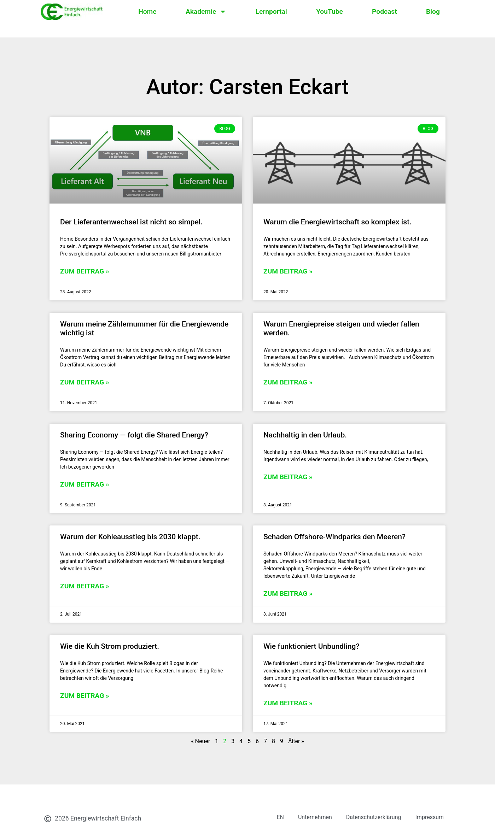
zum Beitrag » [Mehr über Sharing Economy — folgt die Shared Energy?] (84, 484)
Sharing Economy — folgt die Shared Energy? (134, 435)
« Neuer (200, 741)
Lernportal (271, 11)
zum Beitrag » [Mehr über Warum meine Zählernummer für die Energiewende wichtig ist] (84, 382)
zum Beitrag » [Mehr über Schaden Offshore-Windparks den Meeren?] (288, 593)
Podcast (384, 11)
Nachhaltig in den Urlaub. (305, 435)
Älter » (296, 741)
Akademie (206, 11)
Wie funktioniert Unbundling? (311, 646)
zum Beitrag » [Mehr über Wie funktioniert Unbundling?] (288, 703)
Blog (433, 11)
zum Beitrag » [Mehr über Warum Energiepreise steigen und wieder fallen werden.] (288, 382)
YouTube (329, 11)
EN (280, 817)
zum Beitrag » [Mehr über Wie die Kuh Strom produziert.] (84, 696)
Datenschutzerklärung (373, 817)
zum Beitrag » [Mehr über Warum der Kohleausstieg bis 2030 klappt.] (84, 586)
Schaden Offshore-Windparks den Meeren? (334, 537)
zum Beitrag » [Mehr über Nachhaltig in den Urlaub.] (288, 477)
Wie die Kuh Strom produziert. (109, 646)
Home (147, 11)
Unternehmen (315, 817)
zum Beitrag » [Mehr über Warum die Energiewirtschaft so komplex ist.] (288, 271)
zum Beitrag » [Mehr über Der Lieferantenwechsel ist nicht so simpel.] (84, 271)
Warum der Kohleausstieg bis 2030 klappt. (130, 537)
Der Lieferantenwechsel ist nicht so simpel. (131, 222)
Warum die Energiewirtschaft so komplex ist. (337, 222)
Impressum (429, 817)
